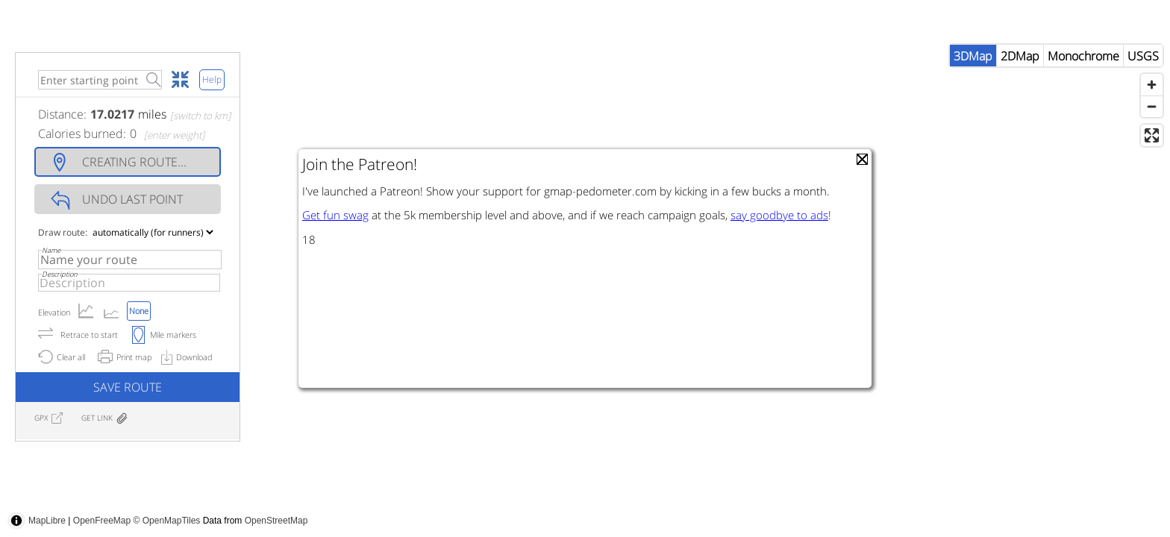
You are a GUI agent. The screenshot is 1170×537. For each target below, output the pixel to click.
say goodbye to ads (779, 214)
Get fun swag (335, 214)
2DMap (1020, 86)
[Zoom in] (1152, 114)
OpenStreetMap (276, 520)
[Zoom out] (1152, 136)
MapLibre (47, 520)
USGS (1143, 86)
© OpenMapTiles (167, 520)
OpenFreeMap (102, 520)
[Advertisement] (898, 503)
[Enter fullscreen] (1152, 165)
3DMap (973, 86)
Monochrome (1083, 86)
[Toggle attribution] (16, 521)
